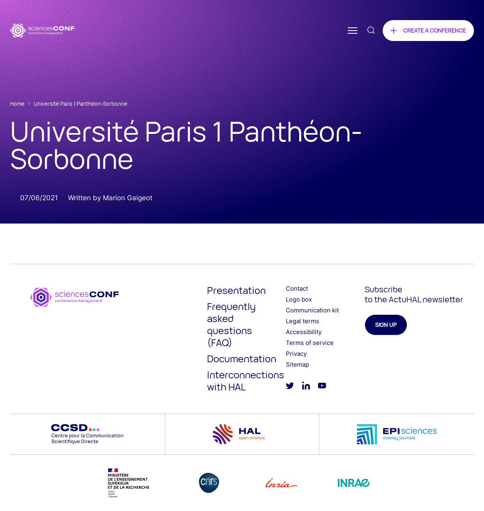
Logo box (299, 299)
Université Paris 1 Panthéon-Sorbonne (80, 103)
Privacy (296, 353)
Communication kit (312, 310)
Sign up (386, 324)
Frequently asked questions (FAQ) (231, 324)
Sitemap (297, 364)
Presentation (236, 290)
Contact (297, 288)
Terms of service (310, 343)
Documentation (241, 358)
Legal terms (302, 321)
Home (17, 103)
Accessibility (304, 332)
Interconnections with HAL (245, 380)
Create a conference (434, 30)
